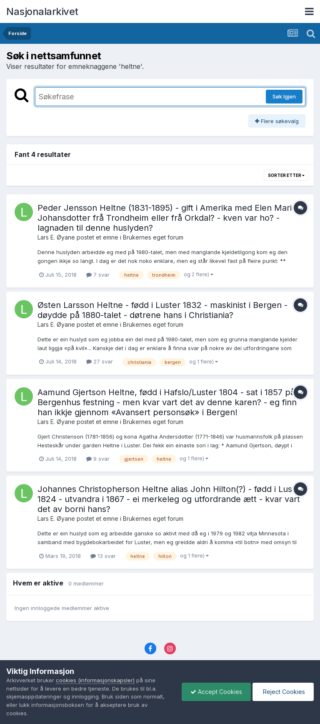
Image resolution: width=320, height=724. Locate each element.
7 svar (98, 274)
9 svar (98, 458)
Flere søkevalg (277, 121)
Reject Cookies (283, 691)
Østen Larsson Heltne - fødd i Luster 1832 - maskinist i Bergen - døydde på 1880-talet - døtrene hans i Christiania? (163, 310)
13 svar (103, 555)
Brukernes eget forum (153, 237)
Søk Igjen (284, 96)
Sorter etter (286, 175)
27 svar (99, 361)
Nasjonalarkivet (42, 11)
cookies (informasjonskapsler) (95, 680)
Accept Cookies (216, 691)
